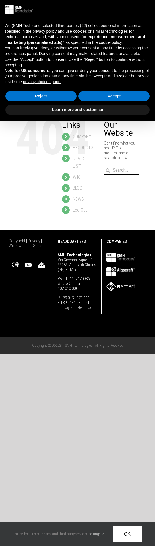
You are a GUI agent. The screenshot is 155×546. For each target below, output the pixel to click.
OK (127, 534)
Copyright (17, 240)
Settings (96, 534)
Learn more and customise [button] (77, 109)
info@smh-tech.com (78, 307)
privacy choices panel (42, 81)
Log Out (80, 210)
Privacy (34, 240)
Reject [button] (41, 96)
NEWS (78, 199)
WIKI (76, 177)
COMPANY (82, 136)
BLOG (77, 188)
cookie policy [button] (110, 42)
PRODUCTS (83, 147)
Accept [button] (114, 96)
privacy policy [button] (44, 31)
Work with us (20, 245)
